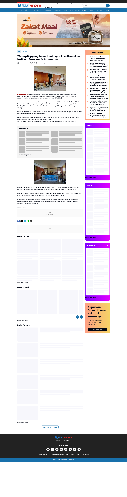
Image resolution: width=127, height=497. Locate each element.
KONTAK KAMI (46, 454)
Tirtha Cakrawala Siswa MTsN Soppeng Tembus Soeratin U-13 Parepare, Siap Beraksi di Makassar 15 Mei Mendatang (99, 58)
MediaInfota (71, 459)
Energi (91, 10)
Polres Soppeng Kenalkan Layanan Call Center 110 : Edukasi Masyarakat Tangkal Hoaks (98, 71)
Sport (73, 4)
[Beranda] (19, 51)
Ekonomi (39, 10)
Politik (26, 10)
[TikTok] (70, 449)
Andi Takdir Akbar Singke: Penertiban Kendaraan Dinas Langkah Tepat (98, 102)
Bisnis (59, 4)
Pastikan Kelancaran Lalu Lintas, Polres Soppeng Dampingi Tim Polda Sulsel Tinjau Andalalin (98, 96)
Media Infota (60, 459)
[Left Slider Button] (77, 317)
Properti (84, 10)
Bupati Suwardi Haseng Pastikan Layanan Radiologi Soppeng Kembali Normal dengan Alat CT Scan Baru (99, 65)
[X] (21, 221)
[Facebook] (18, 221)
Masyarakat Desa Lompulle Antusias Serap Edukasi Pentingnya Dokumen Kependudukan (99, 77)
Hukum (33, 10)
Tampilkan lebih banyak (50, 427)
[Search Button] (108, 5)
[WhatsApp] (28, 221)
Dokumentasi (48, 7)
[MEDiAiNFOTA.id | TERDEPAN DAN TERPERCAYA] (63, 437)
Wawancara (57, 10)
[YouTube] (61, 449)
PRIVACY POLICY (69, 454)
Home (45, 4)
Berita (52, 4)
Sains (65, 10)
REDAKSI (40, 454)
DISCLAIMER (78, 454)
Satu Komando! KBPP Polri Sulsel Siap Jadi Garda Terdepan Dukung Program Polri (99, 90)
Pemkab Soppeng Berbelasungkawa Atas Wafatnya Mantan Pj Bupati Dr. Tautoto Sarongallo (99, 115)
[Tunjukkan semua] (107, 125)
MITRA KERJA (86, 454)
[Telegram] (24, 221)
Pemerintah (99, 10)
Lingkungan (48, 10)
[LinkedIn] (74, 449)
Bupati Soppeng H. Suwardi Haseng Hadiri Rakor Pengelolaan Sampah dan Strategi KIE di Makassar (99, 83)
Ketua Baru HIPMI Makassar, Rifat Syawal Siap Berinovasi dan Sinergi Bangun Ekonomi (99, 109)
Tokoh (71, 10)
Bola (67, 4)
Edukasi (77, 10)
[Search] (94, 5)
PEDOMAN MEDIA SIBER (58, 454)
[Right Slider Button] (108, 10)
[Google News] (65, 449)
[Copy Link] (31, 221)
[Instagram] (56, 449)
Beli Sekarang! (97, 329)
